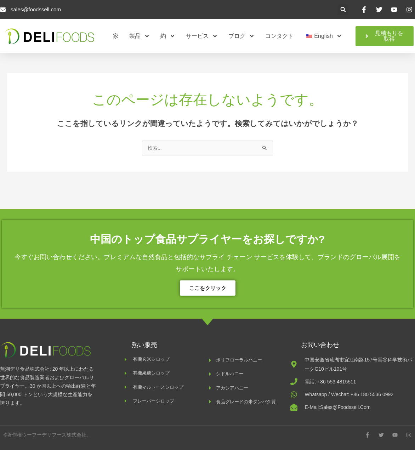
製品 (139, 36)
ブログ (241, 36)
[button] (343, 9)
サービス (202, 36)
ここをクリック (207, 288)
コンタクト (279, 36)
